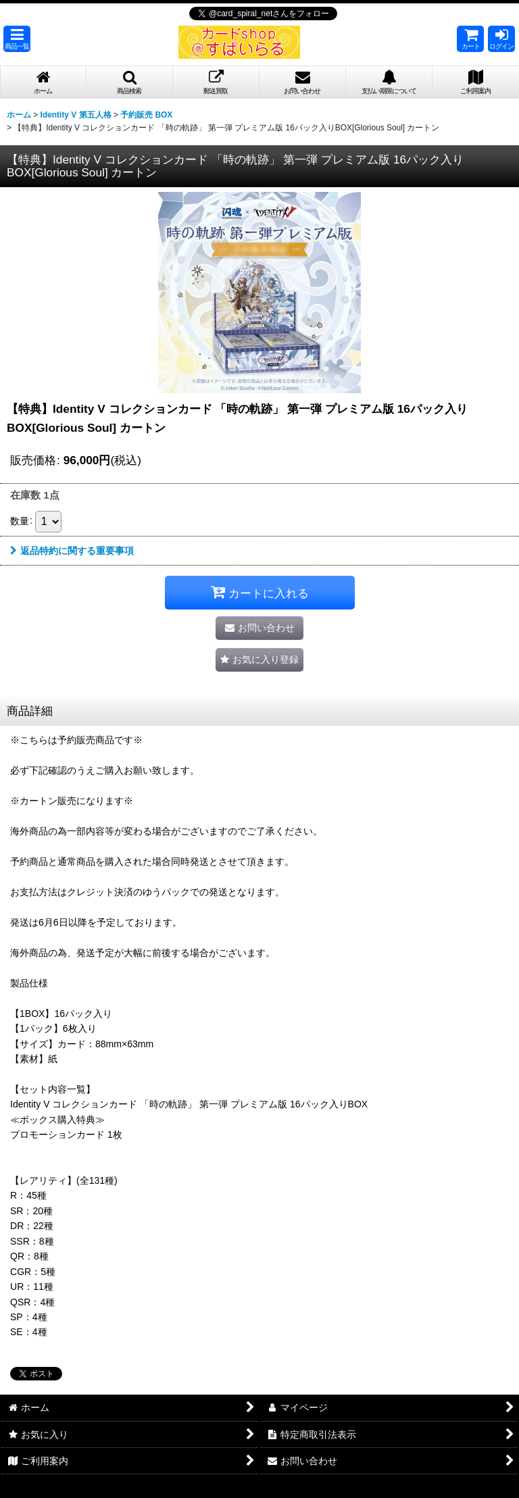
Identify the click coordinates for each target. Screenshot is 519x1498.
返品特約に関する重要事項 (72, 550)
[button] (16, 39)
